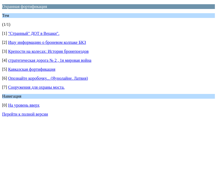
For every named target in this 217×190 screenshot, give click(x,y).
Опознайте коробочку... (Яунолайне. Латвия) (48, 78)
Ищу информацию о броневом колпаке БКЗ (47, 42)
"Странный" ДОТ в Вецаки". (33, 33)
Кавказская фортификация (31, 69)
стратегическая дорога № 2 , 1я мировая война (49, 60)
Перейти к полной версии (25, 114)
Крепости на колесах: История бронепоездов (48, 51)
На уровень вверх (24, 105)
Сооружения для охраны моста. (36, 87)
